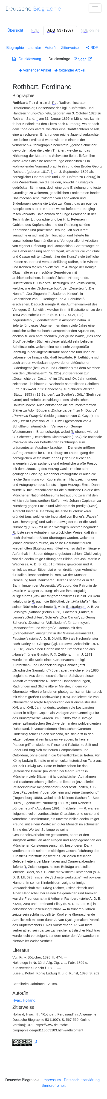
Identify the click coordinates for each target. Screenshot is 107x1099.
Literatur (34, 48)
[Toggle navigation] (95, 8)
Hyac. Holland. (24, 1000)
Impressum (52, 1080)
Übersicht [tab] (15, 30)
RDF (92, 48)
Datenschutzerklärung (82, 1080)
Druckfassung (26, 59)
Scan (80, 59)
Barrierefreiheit (53, 1085)
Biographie (15, 48)
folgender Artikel (70, 70)
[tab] (60, 30)
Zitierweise (70, 48)
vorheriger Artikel (35, 70)
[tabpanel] (53, 545)
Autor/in (51, 48)
